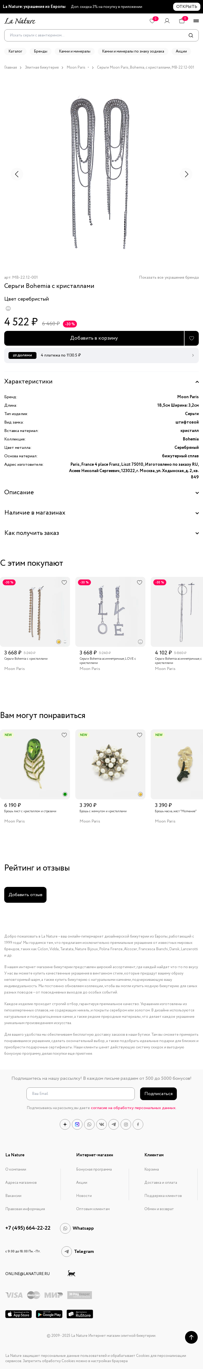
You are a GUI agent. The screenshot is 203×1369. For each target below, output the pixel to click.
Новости (84, 1196)
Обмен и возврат (159, 1209)
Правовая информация (25, 1209)
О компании (15, 1169)
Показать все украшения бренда (169, 278)
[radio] (8, 308)
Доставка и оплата (160, 1182)
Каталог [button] (15, 51)
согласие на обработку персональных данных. (133, 1108)
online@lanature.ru (27, 1274)
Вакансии (13, 1196)
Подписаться (158, 1093)
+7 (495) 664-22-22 (27, 1228)
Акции (81, 1182)
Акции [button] (181, 51)
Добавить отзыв (25, 894)
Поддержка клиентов (163, 1196)
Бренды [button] (40, 51)
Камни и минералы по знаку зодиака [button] (133, 51)
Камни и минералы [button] (74, 51)
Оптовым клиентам (93, 1209)
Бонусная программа (94, 1169)
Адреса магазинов (21, 1182)
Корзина (151, 1169)
